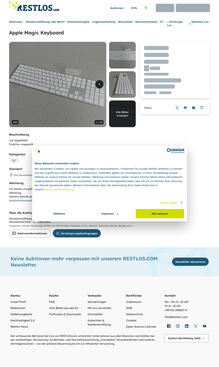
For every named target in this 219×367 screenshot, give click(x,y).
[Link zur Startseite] (34, 5)
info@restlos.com (176, 317)
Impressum (133, 302)
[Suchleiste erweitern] (146, 8)
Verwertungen (97, 302)
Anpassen (109, 213)
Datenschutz (134, 314)
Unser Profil (18, 302)
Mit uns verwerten (99, 308)
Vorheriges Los (175, 23)
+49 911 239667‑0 (176, 310)
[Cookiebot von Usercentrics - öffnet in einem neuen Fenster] (169, 150)
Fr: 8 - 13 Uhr (173, 306)
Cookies (131, 320)
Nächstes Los (200, 23)
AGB (129, 308)
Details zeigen (169, 202)
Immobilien (95, 314)
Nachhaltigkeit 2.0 (22, 320)
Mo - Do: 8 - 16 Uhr (177, 302)
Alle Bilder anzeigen (122, 113)
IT (14, 160)
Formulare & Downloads (65, 314)
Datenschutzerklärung (59, 189)
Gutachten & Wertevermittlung (99, 322)
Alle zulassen (160, 213)
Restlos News (19, 326)
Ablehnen (59, 213)
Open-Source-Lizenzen (141, 326)
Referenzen (17, 308)
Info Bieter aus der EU (63, 308)
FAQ (52, 302)
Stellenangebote (21, 314)
